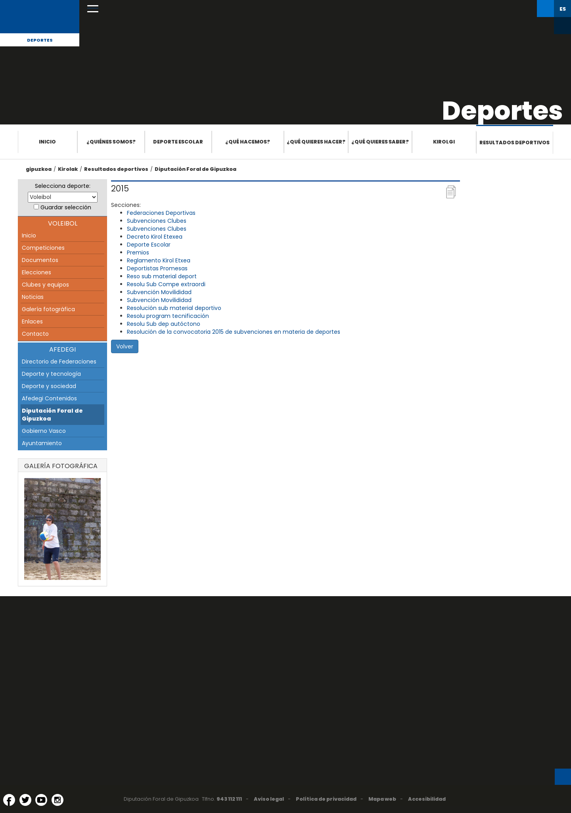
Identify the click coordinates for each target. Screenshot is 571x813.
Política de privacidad (326, 799)
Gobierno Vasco (44, 431)
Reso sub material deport (162, 276)
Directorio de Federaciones (59, 361)
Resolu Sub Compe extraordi (166, 284)
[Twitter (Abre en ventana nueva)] (25, 800)
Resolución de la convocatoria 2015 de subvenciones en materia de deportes (233, 332)
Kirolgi (444, 141)
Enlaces (32, 321)
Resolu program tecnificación (168, 316)
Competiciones (43, 248)
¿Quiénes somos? (111, 141)
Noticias (33, 297)
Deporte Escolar (149, 245)
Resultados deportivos (514, 142)
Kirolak (68, 169)
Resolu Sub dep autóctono (163, 324)
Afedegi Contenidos (49, 398)
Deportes (40, 40)
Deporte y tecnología (51, 374)
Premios (138, 252)
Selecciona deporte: (62, 186)
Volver (124, 346)
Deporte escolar (178, 141)
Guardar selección (65, 207)
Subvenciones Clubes (156, 221)
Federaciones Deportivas (161, 213)
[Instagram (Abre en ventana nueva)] (57, 800)
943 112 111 (229, 799)
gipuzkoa (39, 169)
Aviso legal (269, 799)
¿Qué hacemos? (247, 141)
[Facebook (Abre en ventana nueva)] (9, 800)
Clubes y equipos (45, 285)
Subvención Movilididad (159, 292)
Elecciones (36, 272)
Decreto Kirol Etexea (154, 237)
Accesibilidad (427, 799)
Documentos (40, 260)
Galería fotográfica (48, 309)
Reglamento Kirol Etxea (158, 260)
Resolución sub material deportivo (174, 308)
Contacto (35, 334)
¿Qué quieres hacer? (316, 141)
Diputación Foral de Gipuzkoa (195, 169)
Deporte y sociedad (49, 386)
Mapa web (382, 799)
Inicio (47, 141)
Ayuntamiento (42, 443)
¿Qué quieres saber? (380, 141)
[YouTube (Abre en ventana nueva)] (41, 800)
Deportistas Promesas (157, 268)
